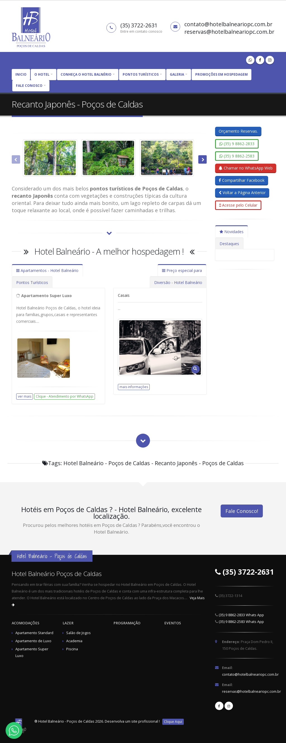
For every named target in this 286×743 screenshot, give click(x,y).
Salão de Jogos (78, 632)
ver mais (24, 396)
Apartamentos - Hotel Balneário (47, 270)
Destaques (229, 243)
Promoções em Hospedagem (221, 74)
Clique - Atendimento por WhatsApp (64, 396)
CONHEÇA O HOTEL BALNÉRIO (86, 74)
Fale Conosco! (241, 511)
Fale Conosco (29, 85)
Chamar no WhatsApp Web (246, 168)
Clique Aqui (173, 721)
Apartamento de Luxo (33, 641)
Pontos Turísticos (32, 282)
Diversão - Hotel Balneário (178, 282)
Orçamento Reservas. (238, 131)
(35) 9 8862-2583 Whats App (241, 621)
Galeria (177, 74)
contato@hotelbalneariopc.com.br (250, 674)
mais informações (134, 386)
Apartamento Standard (34, 632)
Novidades (232, 231)
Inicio (21, 74)
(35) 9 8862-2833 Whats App (241, 615)
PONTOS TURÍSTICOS (141, 74)
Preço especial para (182, 270)
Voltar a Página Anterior (242, 192)
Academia (74, 641)
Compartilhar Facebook (241, 180)
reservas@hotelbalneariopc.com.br (251, 691)
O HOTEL (41, 74)
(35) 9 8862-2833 (236, 143)
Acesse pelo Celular (238, 205)
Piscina (72, 649)
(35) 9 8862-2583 (236, 156)
